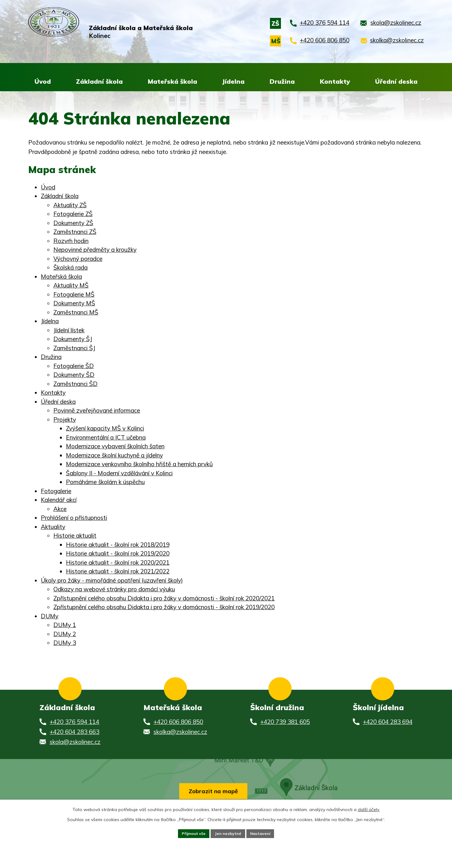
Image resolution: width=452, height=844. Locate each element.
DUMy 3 (64, 643)
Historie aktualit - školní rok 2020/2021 (118, 563)
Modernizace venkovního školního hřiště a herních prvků (139, 464)
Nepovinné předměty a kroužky (95, 250)
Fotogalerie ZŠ (73, 214)
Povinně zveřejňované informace (96, 411)
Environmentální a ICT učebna (106, 437)
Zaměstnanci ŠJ (74, 348)
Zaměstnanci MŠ (75, 312)
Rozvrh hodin (71, 241)
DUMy (49, 616)
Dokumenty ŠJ (72, 339)
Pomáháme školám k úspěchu (105, 482)
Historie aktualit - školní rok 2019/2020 (118, 554)
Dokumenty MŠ (74, 304)
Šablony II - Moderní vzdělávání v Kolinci (119, 473)
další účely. (369, 808)
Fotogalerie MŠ (73, 294)
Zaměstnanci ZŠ (74, 232)
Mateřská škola (61, 277)
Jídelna (50, 321)
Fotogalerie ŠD (73, 366)
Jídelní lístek (68, 330)
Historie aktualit (74, 536)
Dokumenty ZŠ (73, 223)
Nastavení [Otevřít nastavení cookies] (264, 833)
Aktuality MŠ (71, 286)
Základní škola (59, 196)
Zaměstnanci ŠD (75, 384)
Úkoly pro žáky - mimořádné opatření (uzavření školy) (112, 580)
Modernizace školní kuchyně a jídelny (114, 455)
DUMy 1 (64, 625)
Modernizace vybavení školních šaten (115, 447)
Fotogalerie (56, 491)
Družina (51, 357)
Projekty (64, 420)
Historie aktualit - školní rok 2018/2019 (118, 545)
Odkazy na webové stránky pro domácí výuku (114, 589)
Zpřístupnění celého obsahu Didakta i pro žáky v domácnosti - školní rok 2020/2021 (164, 598)
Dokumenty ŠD (73, 375)
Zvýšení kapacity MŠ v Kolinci (105, 429)
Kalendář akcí (59, 500)
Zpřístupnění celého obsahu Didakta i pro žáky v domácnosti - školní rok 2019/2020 (164, 607)
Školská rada (70, 268)
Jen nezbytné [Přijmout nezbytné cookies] (228, 833)
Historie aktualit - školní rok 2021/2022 (118, 572)
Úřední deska (58, 402)
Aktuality (53, 527)
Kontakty (53, 393)
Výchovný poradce (77, 259)
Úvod (48, 187)
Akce (60, 509)
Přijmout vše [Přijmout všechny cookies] (190, 833)
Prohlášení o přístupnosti (74, 518)
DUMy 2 (64, 634)
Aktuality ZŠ (70, 205)
